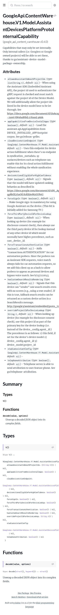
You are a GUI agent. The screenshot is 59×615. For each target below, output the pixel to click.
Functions (11, 409)
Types (7, 394)
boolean (48, 472)
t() (4, 401)
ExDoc (18, 603)
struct (19, 571)
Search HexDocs (18, 597)
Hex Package (23, 593)
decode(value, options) (15, 416)
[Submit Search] (11, 6)
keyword (29, 571)
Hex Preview (35, 593)
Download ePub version (37, 597)
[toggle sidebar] (3, 4)
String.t (47, 465)
